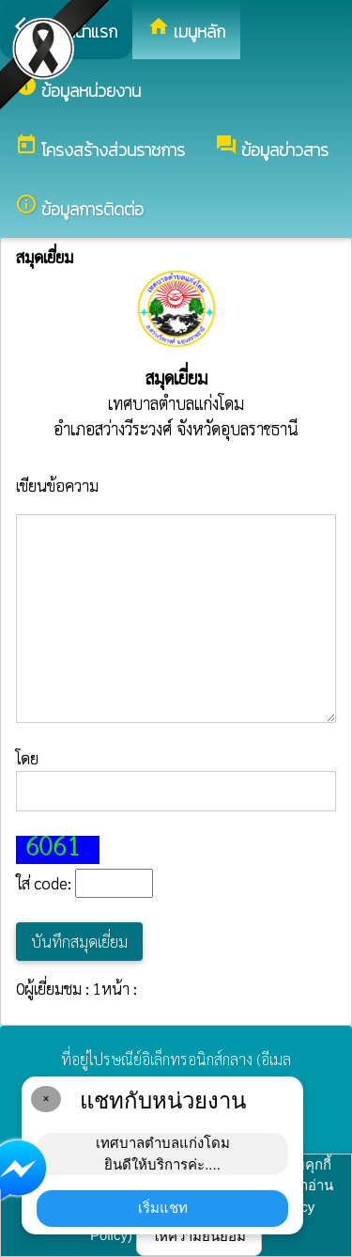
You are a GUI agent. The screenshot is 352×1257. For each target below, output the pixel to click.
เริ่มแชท (163, 1208)
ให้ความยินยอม (199, 1236)
